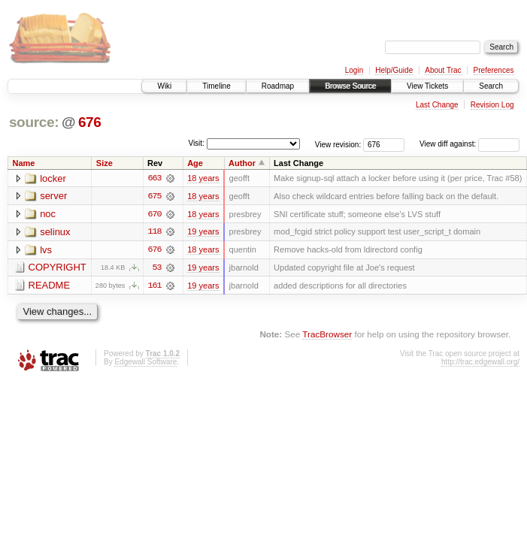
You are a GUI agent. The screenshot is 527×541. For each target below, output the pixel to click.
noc (48, 214)
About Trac (443, 70)
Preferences (494, 70)
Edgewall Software (145, 362)
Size (104, 163)
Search (491, 86)
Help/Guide (394, 70)
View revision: (338, 144)
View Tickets (427, 86)
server (53, 196)
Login (354, 70)
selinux (55, 232)
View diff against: (469, 144)
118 (154, 232)
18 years (203, 178)
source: (34, 122)
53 (156, 268)
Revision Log (492, 105)
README (50, 286)
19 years (203, 232)
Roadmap (278, 86)
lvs (46, 250)
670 (154, 214)
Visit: (196, 143)
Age (195, 163)
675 (154, 196)
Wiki (164, 86)
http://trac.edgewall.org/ (480, 362)
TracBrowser (327, 335)
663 (154, 178)
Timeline (216, 86)
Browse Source (350, 86)
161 (154, 286)
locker (53, 178)
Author (242, 163)
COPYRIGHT (57, 268)
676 (89, 122)
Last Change (437, 105)
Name (24, 163)
